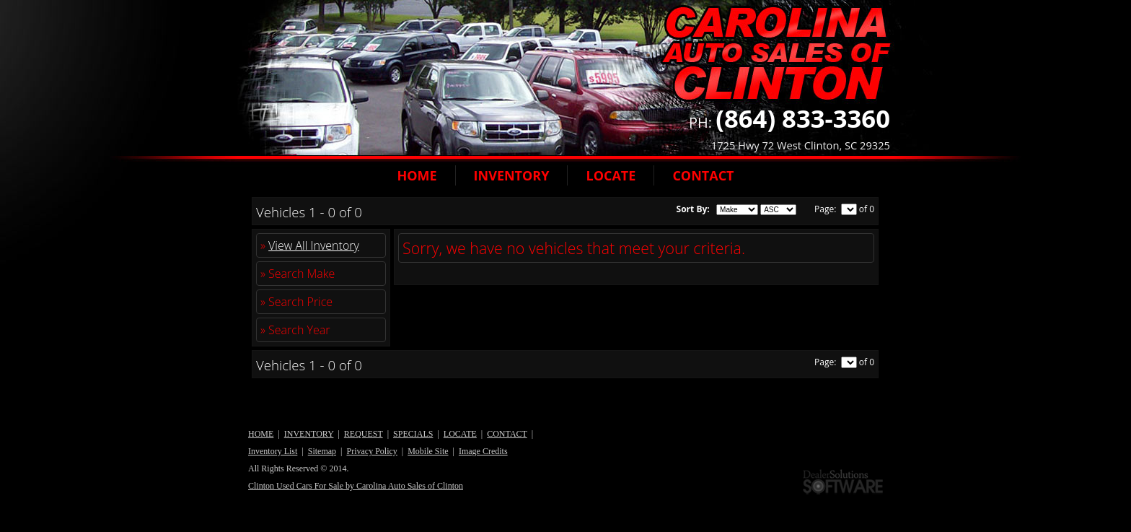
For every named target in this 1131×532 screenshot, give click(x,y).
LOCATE (610, 175)
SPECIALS (413, 434)
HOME (416, 175)
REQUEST (363, 434)
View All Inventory (313, 245)
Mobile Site (428, 451)
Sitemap (322, 451)
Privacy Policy (371, 451)
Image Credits (483, 451)
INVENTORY (512, 175)
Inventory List (272, 451)
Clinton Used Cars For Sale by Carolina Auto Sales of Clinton (355, 486)
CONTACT (703, 175)
